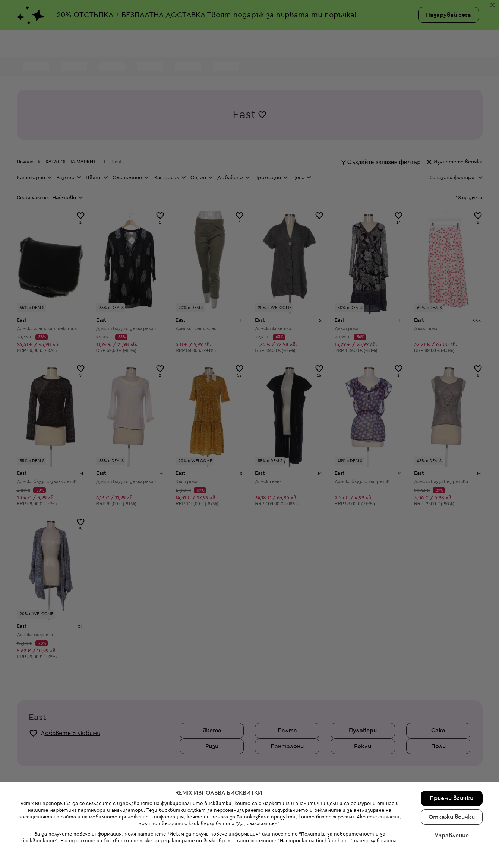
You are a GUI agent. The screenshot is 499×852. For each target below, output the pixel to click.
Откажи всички (452, 751)
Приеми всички (451, 733)
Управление (452, 770)
